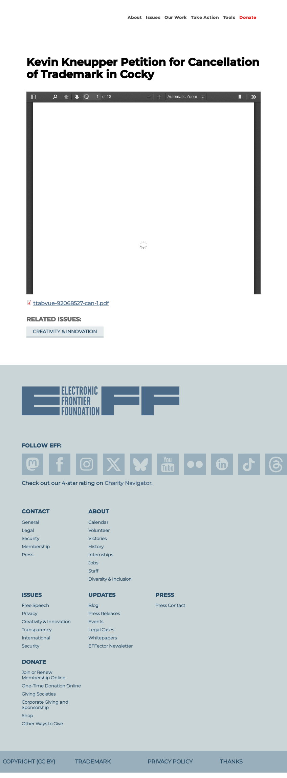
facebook (59, 464)
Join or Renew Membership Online (43, 675)
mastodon (32, 464)
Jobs (93, 562)
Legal (28, 530)
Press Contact (170, 605)
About (135, 17)
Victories (97, 538)
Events (95, 621)
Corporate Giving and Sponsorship (45, 705)
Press (27, 554)
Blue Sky (141, 464)
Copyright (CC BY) (29, 761)
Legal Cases (101, 629)
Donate (248, 17)
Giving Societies (39, 694)
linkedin (222, 464)
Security (30, 538)
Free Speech (35, 605)
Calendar (98, 522)
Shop (27, 715)
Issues (153, 17)
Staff (93, 571)
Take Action (205, 17)
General (30, 522)
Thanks (231, 761)
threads (276, 464)
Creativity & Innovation (65, 332)
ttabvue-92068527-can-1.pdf (71, 303)
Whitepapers (102, 637)
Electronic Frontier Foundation (58, 24)
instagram (86, 464)
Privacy (29, 613)
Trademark (93, 761)
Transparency (36, 629)
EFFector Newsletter (110, 646)
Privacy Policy (170, 761)
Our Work (175, 17)
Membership (36, 546)
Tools (229, 17)
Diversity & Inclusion (110, 579)
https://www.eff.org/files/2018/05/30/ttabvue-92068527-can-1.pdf (143, 193)
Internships (100, 554)
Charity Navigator (128, 483)
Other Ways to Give (42, 723)
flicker (195, 464)
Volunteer (99, 530)
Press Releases (104, 613)
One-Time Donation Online (51, 685)
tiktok (249, 464)
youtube (168, 464)
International (36, 637)
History (96, 546)
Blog (93, 605)
